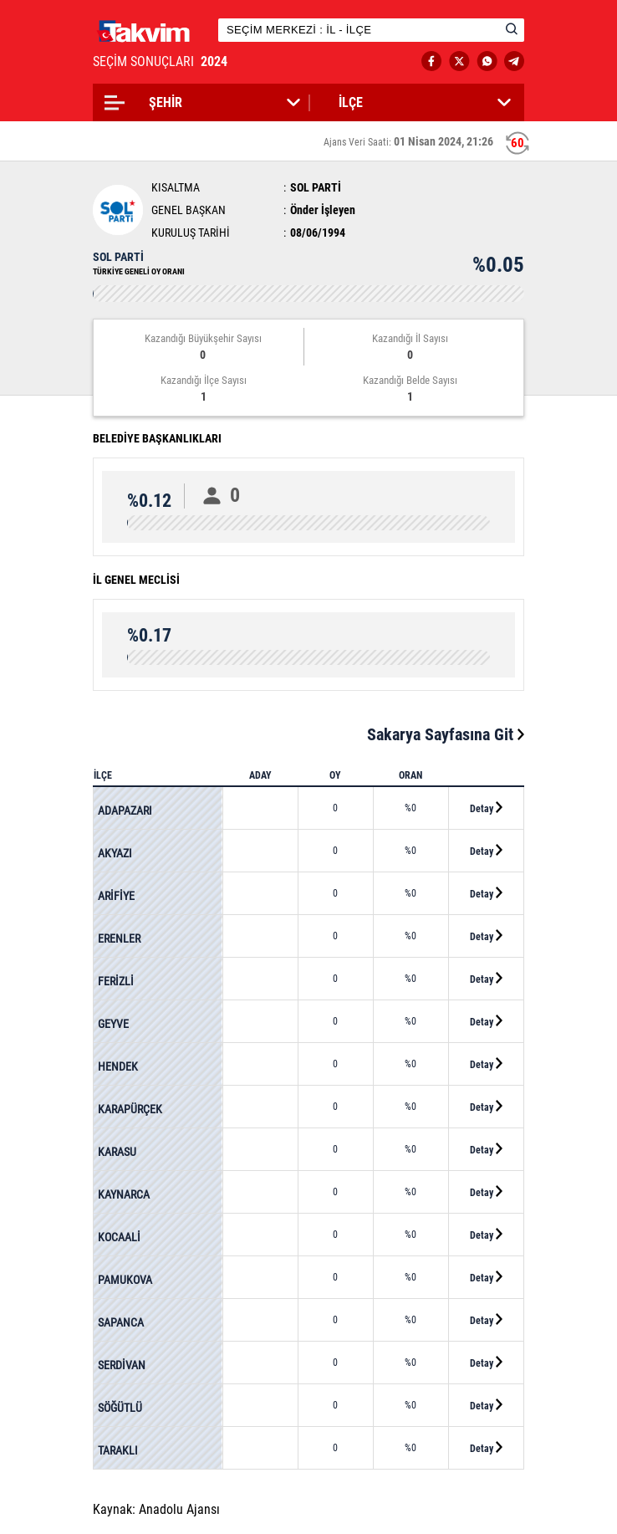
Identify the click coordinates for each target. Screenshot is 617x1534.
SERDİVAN (121, 1365)
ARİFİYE (116, 896)
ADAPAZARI (125, 810)
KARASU (117, 1151)
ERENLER (119, 938)
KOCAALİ (119, 1237)
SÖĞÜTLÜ (120, 1407)
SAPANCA (121, 1322)
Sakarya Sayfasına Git (445, 734)
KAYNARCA (124, 1194)
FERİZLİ (116, 981)
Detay (486, 808)
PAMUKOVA (125, 1279)
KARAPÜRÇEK (130, 1109)
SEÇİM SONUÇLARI (162, 61)
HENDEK (118, 1066)
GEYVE (113, 1023)
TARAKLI (118, 1450)
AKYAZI (115, 853)
